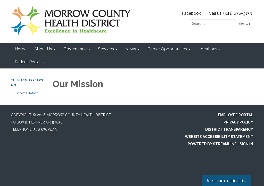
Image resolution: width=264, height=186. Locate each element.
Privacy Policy (238, 122)
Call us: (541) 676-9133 (230, 13)
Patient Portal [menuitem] (27, 61)
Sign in (246, 144)
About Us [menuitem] (43, 49)
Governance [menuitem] (75, 49)
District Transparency (229, 129)
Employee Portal (235, 115)
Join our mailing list (226, 180)
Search (244, 23)
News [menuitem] (130, 49)
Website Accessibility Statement (219, 137)
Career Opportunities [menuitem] (167, 49)
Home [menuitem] (21, 49)
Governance (27, 93)
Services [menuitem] (106, 49)
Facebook (191, 13)
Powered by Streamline (212, 144)
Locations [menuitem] (207, 49)
